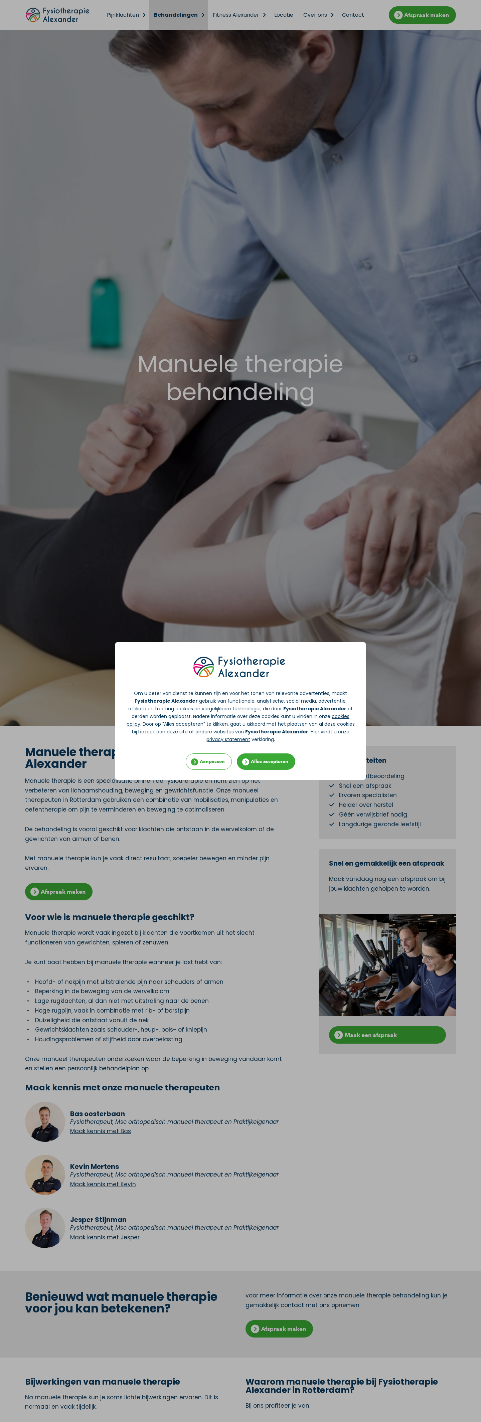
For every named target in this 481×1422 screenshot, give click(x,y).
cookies (184, 708)
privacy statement (228, 739)
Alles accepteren (269, 761)
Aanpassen (212, 761)
